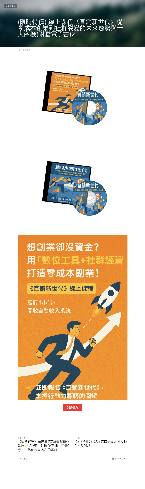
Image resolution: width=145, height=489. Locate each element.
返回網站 (10, 6)
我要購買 (72, 407)
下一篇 (78, 438)
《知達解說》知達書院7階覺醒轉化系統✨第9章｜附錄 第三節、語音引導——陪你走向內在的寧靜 (44, 446)
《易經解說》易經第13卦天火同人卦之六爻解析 (100, 444)
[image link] (72, 100)
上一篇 (21, 438)
